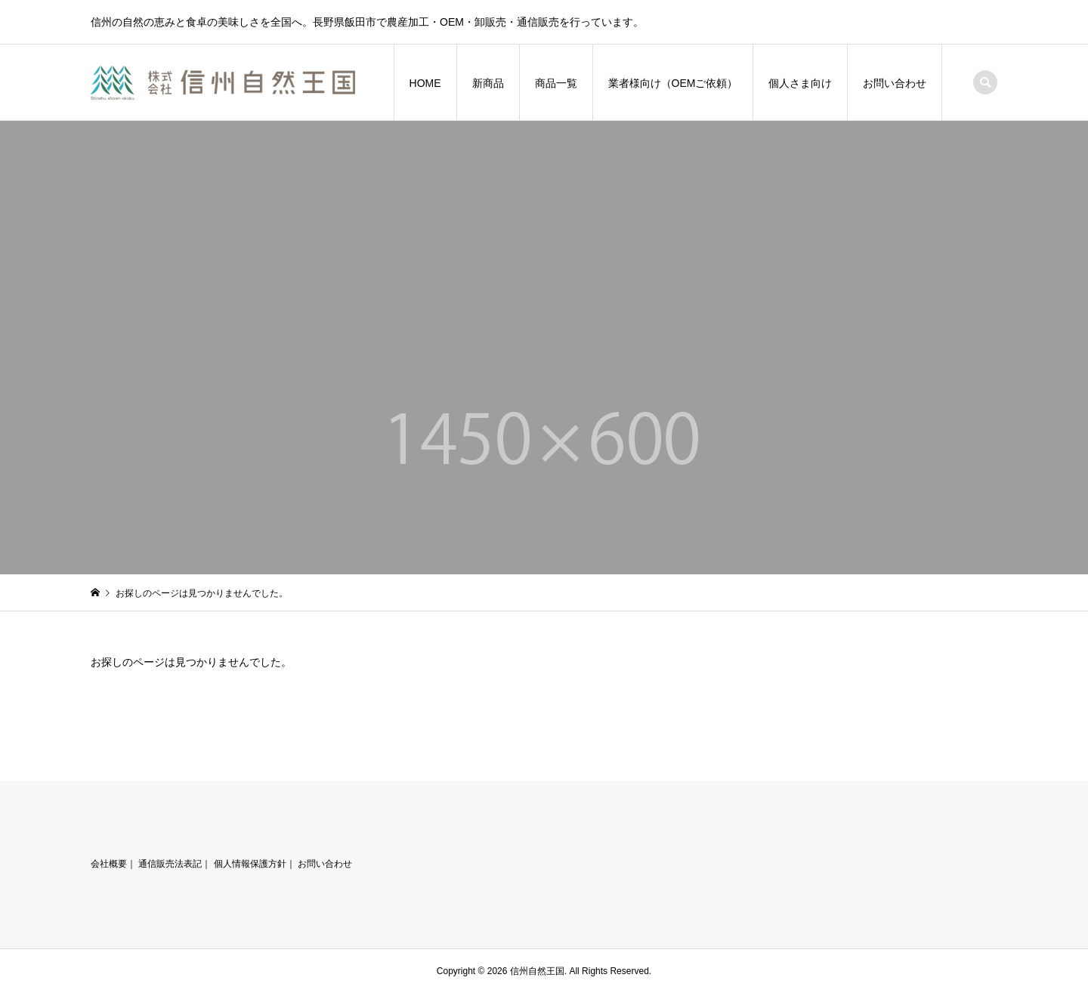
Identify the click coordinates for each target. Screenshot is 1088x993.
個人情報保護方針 (250, 863)
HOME (425, 83)
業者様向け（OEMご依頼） (673, 83)
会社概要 (109, 863)
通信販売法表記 (170, 863)
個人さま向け (800, 83)
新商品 (488, 83)
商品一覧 (556, 83)
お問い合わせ (894, 83)
